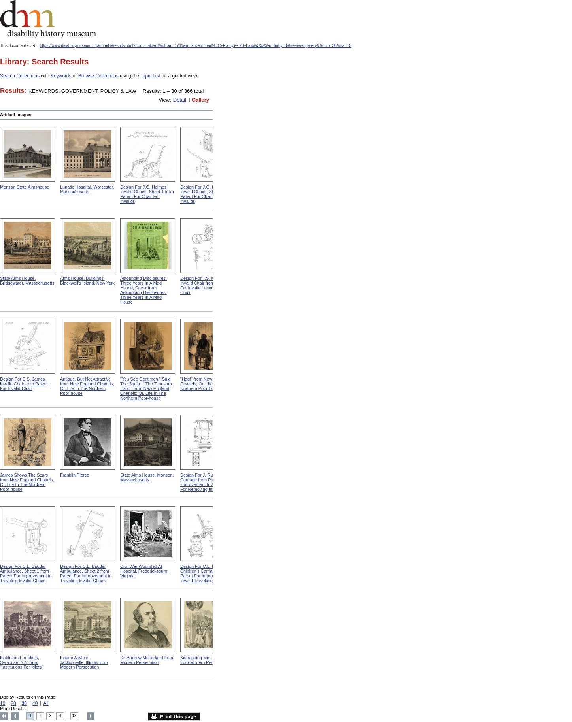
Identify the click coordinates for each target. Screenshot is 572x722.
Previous (15, 716)
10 (2, 703)
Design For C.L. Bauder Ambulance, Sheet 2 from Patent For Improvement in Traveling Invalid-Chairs (85, 573)
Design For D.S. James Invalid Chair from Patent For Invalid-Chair (24, 384)
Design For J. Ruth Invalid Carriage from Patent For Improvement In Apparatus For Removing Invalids (205, 482)
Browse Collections (98, 76)
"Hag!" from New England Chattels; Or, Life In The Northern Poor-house (204, 384)
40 (35, 703)
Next (90, 716)
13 (74, 716)
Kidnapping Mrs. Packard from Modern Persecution (204, 660)
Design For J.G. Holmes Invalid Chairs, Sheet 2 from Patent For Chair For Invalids (207, 194)
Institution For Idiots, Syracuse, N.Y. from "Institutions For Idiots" (21, 662)
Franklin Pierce (74, 475)
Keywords (61, 76)
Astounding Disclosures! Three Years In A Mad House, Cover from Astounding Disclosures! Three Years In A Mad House (143, 290)
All (45, 703)
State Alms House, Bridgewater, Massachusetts (27, 280)
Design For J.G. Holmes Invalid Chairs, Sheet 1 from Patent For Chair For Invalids (147, 194)
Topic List (150, 76)
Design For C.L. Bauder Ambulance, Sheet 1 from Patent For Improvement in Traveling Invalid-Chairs (25, 573)
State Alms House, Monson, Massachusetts (147, 477)
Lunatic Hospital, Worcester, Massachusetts (87, 189)
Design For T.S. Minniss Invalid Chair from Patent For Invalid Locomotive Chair (204, 285)
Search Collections (20, 76)
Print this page (174, 716)
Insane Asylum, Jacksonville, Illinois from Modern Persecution (84, 662)
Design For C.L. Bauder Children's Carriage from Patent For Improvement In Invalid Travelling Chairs (206, 573)
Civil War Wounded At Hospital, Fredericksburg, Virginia (144, 571)
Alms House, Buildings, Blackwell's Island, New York (87, 280)
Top (4, 716)
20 (13, 703)
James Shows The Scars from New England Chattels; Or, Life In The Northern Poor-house (27, 482)
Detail (179, 100)
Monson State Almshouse (24, 187)
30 (24, 703)
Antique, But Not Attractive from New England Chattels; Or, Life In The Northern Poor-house (87, 386)
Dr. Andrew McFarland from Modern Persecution (146, 660)
